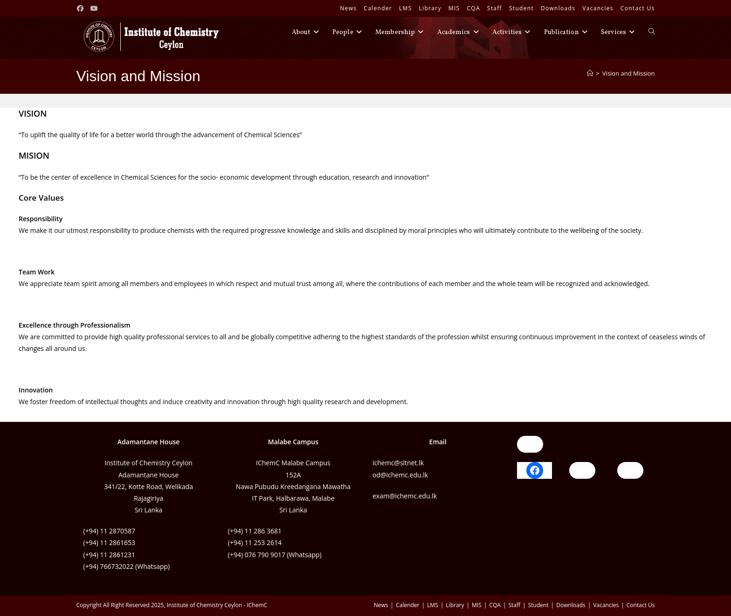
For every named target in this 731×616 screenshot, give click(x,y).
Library (430, 8)
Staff (494, 8)
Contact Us (638, 8)
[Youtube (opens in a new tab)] (94, 8)
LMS (405, 8)
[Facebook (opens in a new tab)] (82, 8)
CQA (473, 8)
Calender (378, 8)
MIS (454, 8)
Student (521, 8)
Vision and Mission (628, 73)
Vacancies (598, 8)
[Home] (590, 73)
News (348, 8)
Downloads (558, 8)
